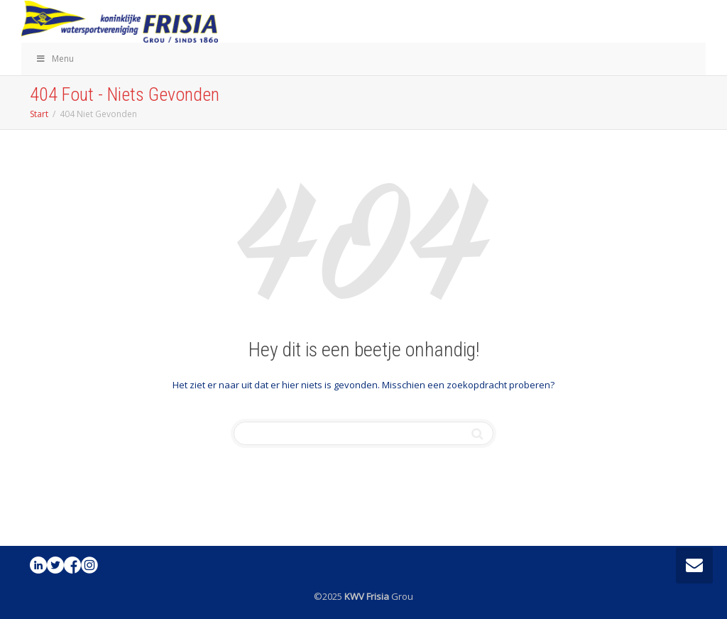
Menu (54, 59)
